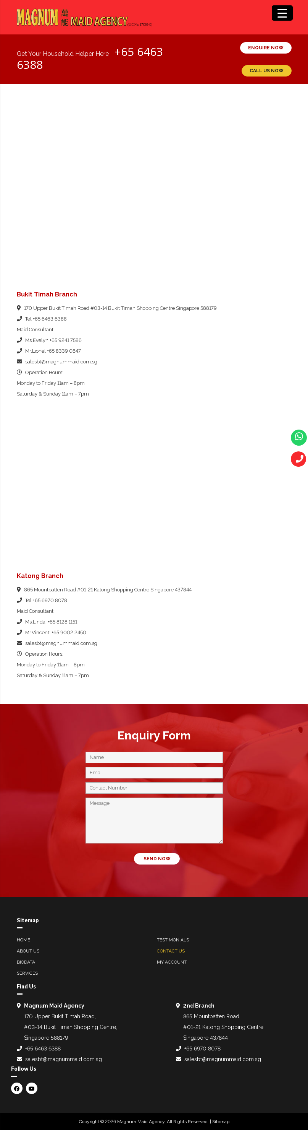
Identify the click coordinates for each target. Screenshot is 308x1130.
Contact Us (171, 951)
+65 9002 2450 (69, 632)
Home (23, 940)
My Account (172, 962)
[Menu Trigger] (282, 13)
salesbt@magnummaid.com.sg (61, 362)
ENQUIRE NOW (266, 47)
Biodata (26, 962)
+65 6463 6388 (50, 319)
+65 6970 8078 (50, 600)
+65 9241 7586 (66, 340)
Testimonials (173, 940)
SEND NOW (157, 858)
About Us (28, 951)
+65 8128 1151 (62, 622)
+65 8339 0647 (64, 351)
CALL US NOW (267, 70)
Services (27, 973)
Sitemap (220, 1121)
